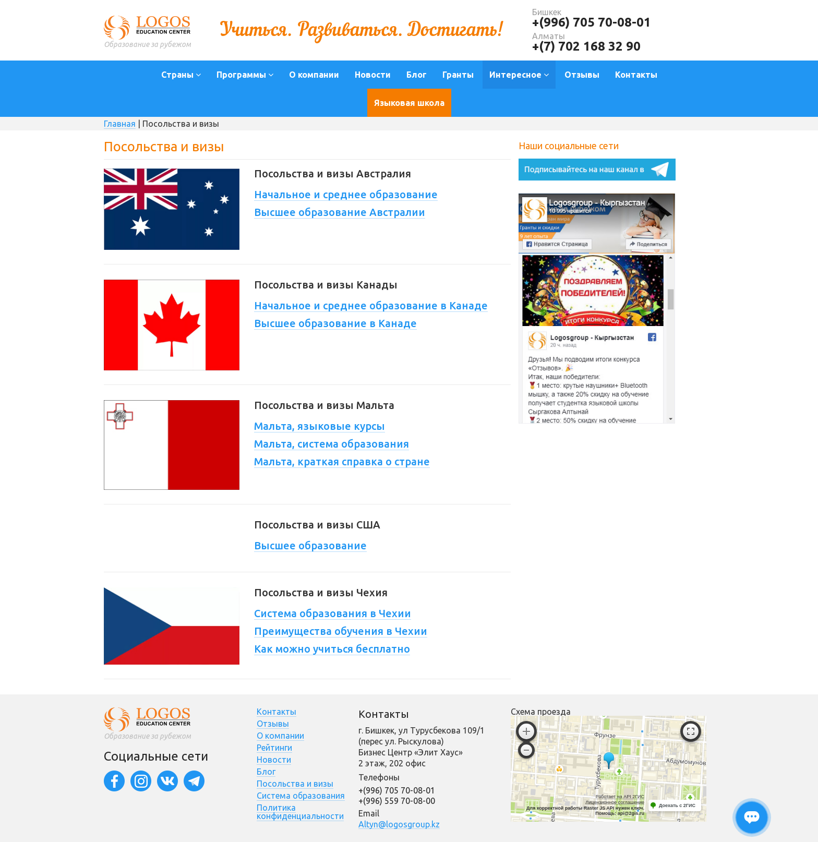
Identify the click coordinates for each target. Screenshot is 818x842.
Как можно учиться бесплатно (332, 649)
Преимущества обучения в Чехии (340, 631)
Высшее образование (310, 545)
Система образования (301, 795)
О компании (314, 74)
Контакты (636, 74)
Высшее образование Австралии (339, 212)
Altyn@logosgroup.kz (399, 824)
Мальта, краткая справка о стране (342, 461)
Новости (373, 74)
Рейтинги (274, 747)
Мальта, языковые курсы (319, 426)
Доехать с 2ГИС (677, 805)
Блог (416, 74)
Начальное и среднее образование (346, 194)
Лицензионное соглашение (614, 802)
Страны (181, 74)
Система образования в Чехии (332, 613)
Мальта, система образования (331, 444)
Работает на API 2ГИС (620, 796)
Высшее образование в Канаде (335, 323)
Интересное (519, 74)
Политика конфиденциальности (300, 812)
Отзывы (581, 74)
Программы (244, 74)
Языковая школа (409, 102)
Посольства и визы (295, 783)
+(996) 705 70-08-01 (591, 22)
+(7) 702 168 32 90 (586, 46)
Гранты (458, 74)
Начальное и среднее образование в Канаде (371, 305)
